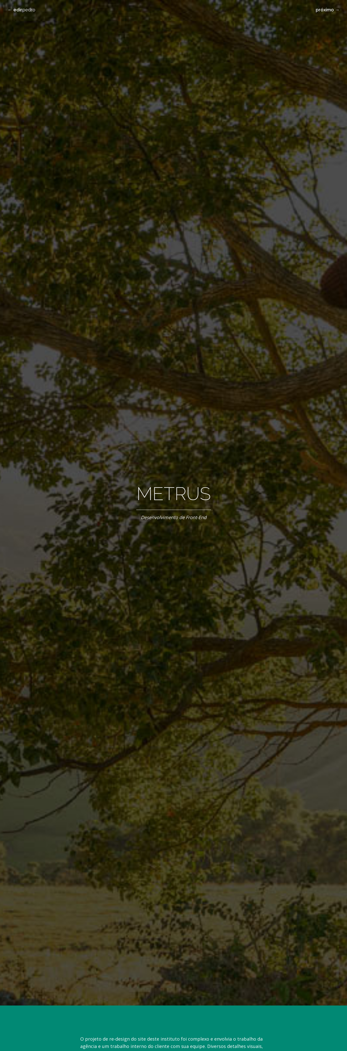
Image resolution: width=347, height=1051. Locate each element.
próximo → (327, 10)
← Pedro (21, 10)
